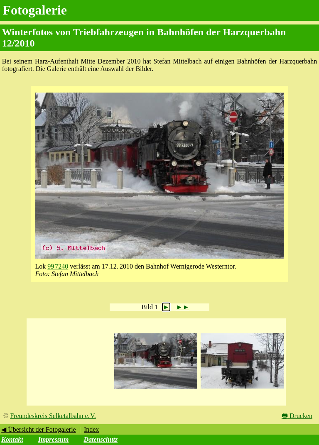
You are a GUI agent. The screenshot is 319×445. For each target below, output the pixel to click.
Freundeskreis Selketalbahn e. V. (53, 415)
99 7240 (57, 266)
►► (182, 307)
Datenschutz (100, 439)
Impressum (53, 439)
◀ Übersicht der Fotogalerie (38, 429)
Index (91, 429)
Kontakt (12, 439)
